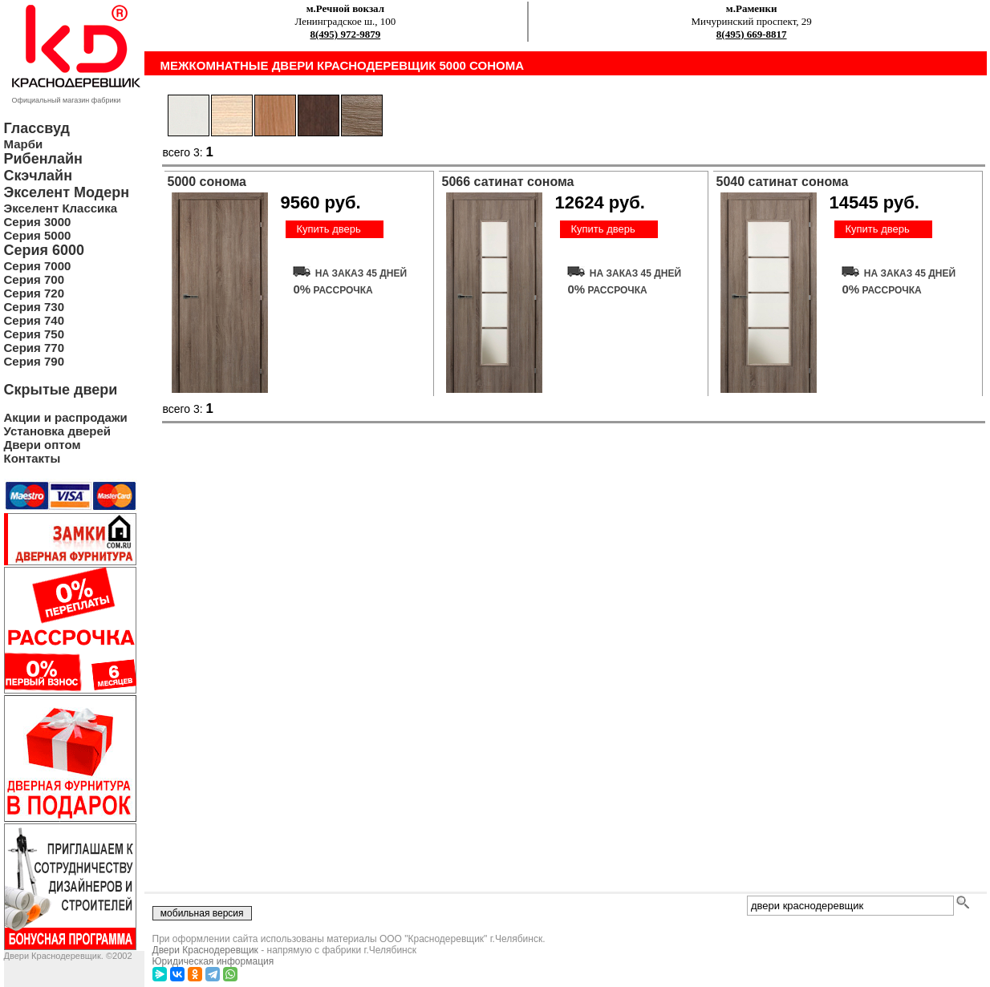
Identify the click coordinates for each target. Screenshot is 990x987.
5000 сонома (207, 181)
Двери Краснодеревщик (205, 950)
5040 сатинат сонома (782, 181)
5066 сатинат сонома (508, 181)
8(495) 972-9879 (345, 34)
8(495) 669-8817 (751, 34)
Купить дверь (328, 229)
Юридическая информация (213, 961)
